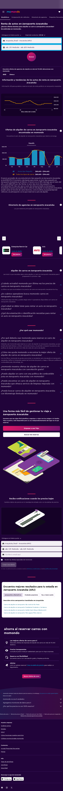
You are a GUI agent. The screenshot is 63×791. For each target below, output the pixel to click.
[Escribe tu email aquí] (33, 554)
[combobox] (11, 35)
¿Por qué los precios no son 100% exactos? (32, 706)
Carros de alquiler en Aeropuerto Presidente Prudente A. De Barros (25, 607)
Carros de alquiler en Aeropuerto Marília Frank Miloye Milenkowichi (25, 610)
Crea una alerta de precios (35, 665)
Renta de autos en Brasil (17, 714)
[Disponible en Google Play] (6, 779)
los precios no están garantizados (49, 693)
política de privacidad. (51, 568)
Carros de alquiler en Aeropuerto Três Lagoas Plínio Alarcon (23, 613)
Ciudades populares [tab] (31, 595)
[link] (16, 254)
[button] (3, 12)
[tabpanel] (31, 106)
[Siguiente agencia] (59, 238)
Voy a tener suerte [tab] (47, 595)
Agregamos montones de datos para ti (32, 703)
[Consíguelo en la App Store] (18, 779)
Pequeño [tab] (31, 143)
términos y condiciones (33, 568)
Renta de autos (4, 714)
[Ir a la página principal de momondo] (13, 12)
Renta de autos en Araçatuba (52, 714)
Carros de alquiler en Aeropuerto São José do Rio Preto (22, 604)
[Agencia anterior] (4, 238)
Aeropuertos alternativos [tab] (13, 595)
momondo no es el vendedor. (32, 699)
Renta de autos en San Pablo (34, 714)
